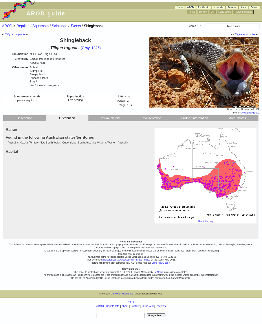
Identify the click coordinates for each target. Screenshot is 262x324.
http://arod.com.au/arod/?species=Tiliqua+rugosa (126, 260)
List (212, 11)
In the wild (219, 7)
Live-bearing (75, 100)
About (243, 7)
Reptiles (23, 26)
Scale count (224, 11)
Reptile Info (112, 306)
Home (180, 7)
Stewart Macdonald (249, 113)
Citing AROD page (161, 263)
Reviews (232, 7)
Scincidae (60, 26)
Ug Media (158, 272)
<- (232, 34)
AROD (190, 7)
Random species (243, 11)
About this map (205, 221)
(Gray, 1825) (91, 48)
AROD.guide (45, 13)
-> (257, 34)
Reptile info (203, 7)
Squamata (41, 26)
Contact (254, 7)
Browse (203, 11)
